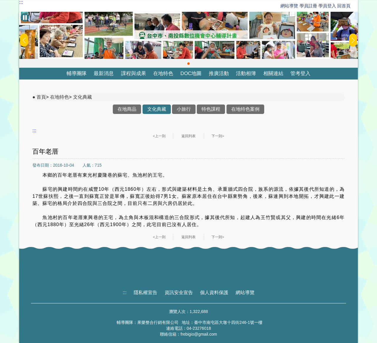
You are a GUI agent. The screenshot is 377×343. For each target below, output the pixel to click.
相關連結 (273, 73)
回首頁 (343, 5)
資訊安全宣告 (179, 292)
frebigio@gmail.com (199, 334)
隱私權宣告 (145, 292)
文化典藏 (82, 97)
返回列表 (188, 136)
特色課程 (210, 109)
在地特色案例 (245, 109)
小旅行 (184, 109)
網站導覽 (289, 5)
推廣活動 (219, 73)
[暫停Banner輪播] (25, 17)
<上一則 (159, 136)
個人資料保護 (214, 292)
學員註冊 (308, 5)
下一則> (217, 136)
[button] (188, 63)
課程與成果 (133, 73)
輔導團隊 (77, 73)
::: (21, 2)
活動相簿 (246, 73)
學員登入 (327, 5)
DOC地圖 (191, 73)
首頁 (41, 97)
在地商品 (127, 109)
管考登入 (300, 73)
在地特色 (163, 73)
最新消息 (104, 73)
